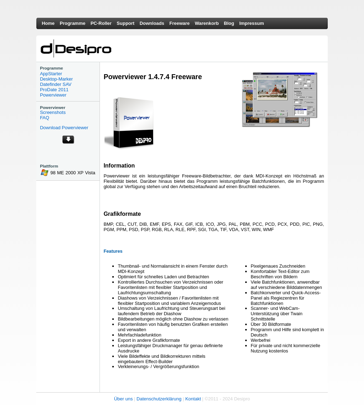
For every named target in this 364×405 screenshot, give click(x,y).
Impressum (251, 23)
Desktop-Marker (56, 79)
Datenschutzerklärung (158, 398)
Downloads (152, 23)
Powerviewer (53, 95)
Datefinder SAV (55, 84)
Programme (72, 23)
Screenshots (52, 112)
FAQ (44, 117)
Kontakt (193, 398)
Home (48, 23)
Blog (229, 23)
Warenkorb (207, 23)
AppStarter (51, 73)
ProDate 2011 (54, 89)
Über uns (123, 398)
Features (112, 251)
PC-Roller (101, 23)
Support (125, 23)
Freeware (179, 23)
